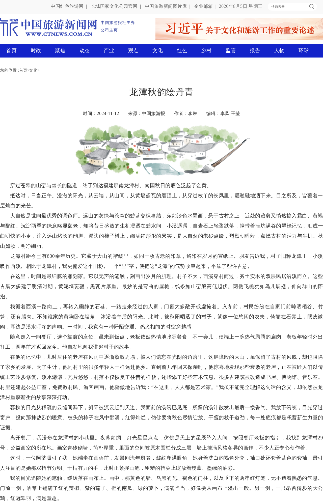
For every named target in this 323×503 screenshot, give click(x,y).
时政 (36, 50)
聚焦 (60, 50)
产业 (109, 50)
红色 (182, 50)
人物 (279, 50)
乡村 (206, 50)
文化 (157, 50)
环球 (304, 50)
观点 (133, 50)
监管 (231, 50)
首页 (11, 50)
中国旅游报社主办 (118, 22)
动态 (84, 50)
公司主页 (109, 30)
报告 (255, 50)
